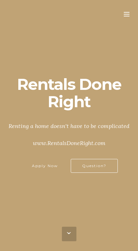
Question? (94, 165)
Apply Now (45, 165)
